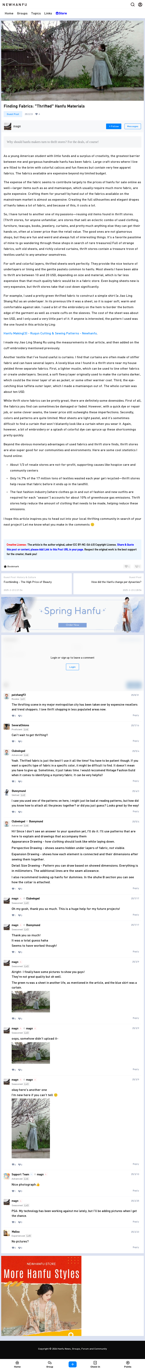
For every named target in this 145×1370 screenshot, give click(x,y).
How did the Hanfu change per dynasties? (116, 581)
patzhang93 (18, 694)
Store (61, 13)
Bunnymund (19, 791)
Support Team (20, 1174)
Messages (132, 126)
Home (9, 13)
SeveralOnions (20, 725)
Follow (114, 126)
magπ (15, 898)
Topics (36, 13)
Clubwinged (18, 750)
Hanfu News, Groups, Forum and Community (82, 1348)
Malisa (15, 1231)
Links (48, 13)
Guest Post (13, 114)
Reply (136, 715)
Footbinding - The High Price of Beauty (28, 581)
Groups (22, 13)
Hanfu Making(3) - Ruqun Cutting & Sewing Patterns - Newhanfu (50, 333)
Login (72, 666)
